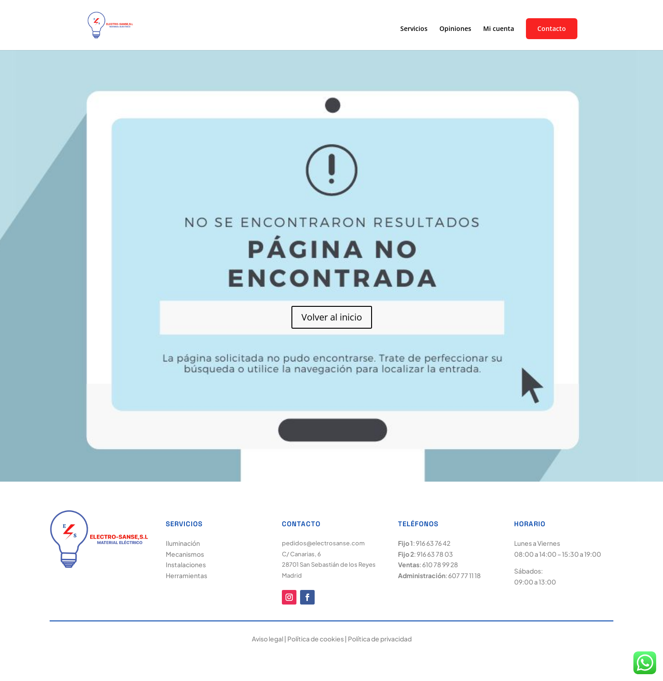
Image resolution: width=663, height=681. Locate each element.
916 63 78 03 (435, 554)
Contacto (551, 28)
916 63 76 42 (433, 543)
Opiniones (455, 29)
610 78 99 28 (440, 564)
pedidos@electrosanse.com (323, 543)
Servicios (414, 29)
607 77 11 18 (464, 575)
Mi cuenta (498, 29)
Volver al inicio (331, 317)
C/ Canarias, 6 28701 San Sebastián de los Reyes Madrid (329, 564)
